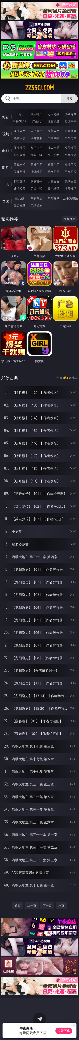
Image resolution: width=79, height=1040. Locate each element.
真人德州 (36, 114)
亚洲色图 (36, 165)
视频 (5, 134)
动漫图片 (70, 165)
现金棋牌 (53, 121)
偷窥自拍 (19, 165)
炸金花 (36, 121)
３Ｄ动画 (70, 131)
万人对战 (53, 114)
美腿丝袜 (19, 172)
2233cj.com (39, 88)
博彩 (5, 117)
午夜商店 (36, 198)
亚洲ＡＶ (19, 131)
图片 (5, 167)
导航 (5, 201)
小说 (5, 184)
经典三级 (36, 155)
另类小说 (36, 189)
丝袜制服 (36, 138)
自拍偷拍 (36, 131)
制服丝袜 (19, 155)
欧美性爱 (70, 148)
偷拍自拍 (36, 148)
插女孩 (19, 198)
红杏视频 (19, 205)
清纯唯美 (36, 172)
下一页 (47, 905)
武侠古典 (70, 181)
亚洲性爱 (19, 148)
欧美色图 (53, 165)
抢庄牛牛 (70, 121)
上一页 (31, 905)
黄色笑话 (53, 189)
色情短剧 (36, 205)
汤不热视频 (70, 198)
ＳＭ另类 (70, 138)
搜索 (69, 98)
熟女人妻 (19, 138)
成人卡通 (53, 148)
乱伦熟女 (53, 155)
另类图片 (70, 172)
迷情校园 (19, 189)
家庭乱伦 (36, 181)
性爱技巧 (70, 189)
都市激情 (19, 181)
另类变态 (70, 155)
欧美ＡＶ (53, 131)
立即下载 (64, 1031)
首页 (18, 905)
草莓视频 (53, 198)
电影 (5, 150)
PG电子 (19, 114)
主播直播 (53, 138)
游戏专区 (70, 114)
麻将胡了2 (19, 121)
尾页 (61, 905)
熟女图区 (53, 172)
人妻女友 (53, 181)
